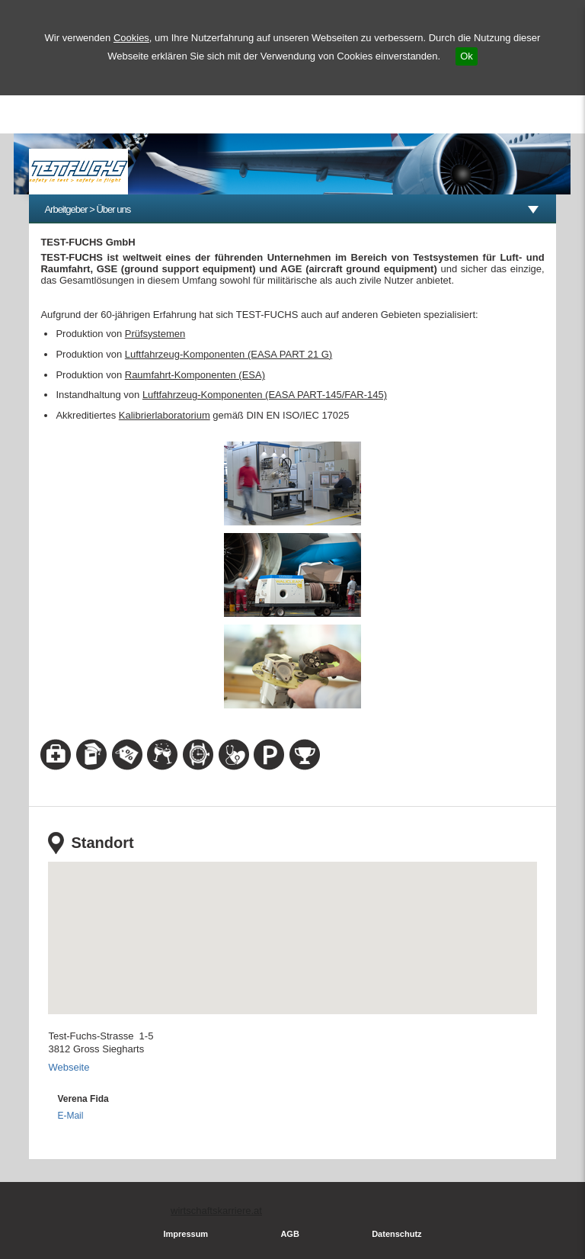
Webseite (68, 1067)
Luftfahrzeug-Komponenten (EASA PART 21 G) (228, 354)
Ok (466, 56)
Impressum (185, 1233)
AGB (289, 1233)
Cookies (131, 37)
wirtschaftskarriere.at (216, 1210)
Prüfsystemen (155, 333)
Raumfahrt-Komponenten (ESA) (195, 375)
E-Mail (70, 1115)
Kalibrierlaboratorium (164, 415)
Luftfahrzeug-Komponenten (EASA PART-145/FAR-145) (264, 394)
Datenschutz (396, 1233)
